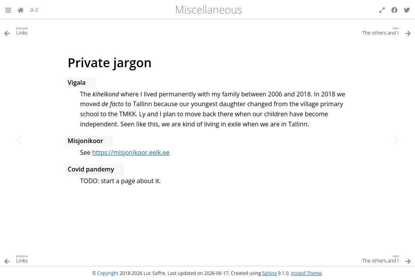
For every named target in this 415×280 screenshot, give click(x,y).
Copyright (107, 273)
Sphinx (269, 273)
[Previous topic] (18, 140)
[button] (8, 9)
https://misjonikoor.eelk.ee (131, 152)
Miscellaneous (208, 9)
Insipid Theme (306, 273)
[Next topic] (396, 140)
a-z (34, 9)
